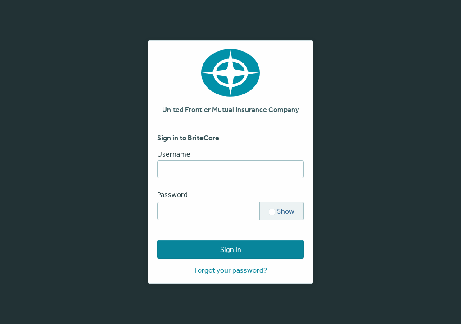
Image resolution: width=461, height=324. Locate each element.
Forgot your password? (230, 270)
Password (172, 194)
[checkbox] (272, 211)
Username (173, 154)
